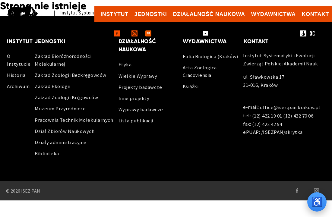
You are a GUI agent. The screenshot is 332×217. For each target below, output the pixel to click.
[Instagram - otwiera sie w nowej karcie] (134, 33)
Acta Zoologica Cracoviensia (200, 71)
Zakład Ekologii (52, 86)
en (293, 33)
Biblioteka (47, 153)
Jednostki (150, 14)
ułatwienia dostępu (303, 33)
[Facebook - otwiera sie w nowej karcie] (117, 33)
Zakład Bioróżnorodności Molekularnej (63, 60)
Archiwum (18, 86)
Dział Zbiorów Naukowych (64, 131)
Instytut (114, 14)
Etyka (125, 64)
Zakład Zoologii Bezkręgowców (70, 75)
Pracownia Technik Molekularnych (74, 120)
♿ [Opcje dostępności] (317, 202)
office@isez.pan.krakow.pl (290, 107)
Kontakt (315, 14)
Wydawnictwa (273, 14)
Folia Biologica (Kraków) (211, 56)
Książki (191, 86)
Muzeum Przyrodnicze (60, 108)
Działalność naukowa (209, 14)
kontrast (312, 33)
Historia (16, 75)
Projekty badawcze (140, 87)
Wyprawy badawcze (141, 109)
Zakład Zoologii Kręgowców (66, 97)
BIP (279, 33)
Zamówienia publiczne (242, 33)
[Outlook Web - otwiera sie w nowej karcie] (148, 33)
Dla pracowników (179, 33)
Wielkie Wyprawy (138, 76)
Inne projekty (134, 98)
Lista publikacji (136, 120)
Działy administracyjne (60, 142)
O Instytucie (18, 60)
